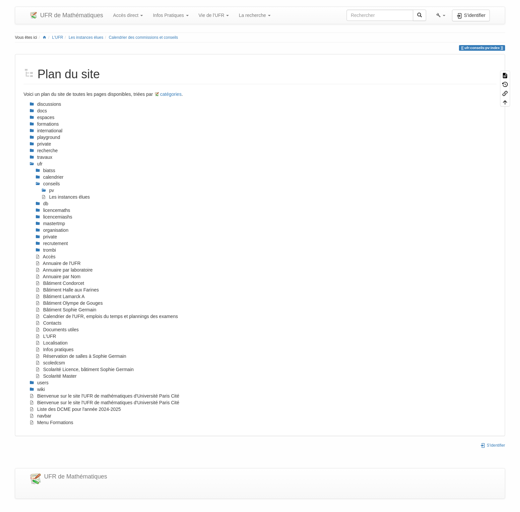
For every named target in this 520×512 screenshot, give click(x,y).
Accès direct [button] (128, 15)
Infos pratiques (54, 349)
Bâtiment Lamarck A (60, 296)
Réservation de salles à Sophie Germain (80, 356)
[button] (440, 15)
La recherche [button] (255, 15)
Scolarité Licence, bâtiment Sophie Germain (84, 369)
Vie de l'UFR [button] (214, 15)
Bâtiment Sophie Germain (65, 309)
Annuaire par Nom (58, 276)
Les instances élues (86, 37)
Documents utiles (57, 329)
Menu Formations (51, 422)
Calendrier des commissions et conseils (143, 37)
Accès (45, 256)
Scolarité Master (56, 376)
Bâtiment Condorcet (59, 283)
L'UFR (57, 37)
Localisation (51, 343)
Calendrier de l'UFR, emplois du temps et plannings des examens (106, 316)
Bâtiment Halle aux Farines (67, 289)
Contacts (48, 323)
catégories (171, 94)
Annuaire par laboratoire (64, 270)
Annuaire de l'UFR (58, 263)
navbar (40, 415)
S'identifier (492, 445)
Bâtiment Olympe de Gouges (69, 303)
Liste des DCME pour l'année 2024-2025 (75, 409)
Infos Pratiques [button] (170, 15)
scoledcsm (50, 362)
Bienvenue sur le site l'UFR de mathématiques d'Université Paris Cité (104, 396)
